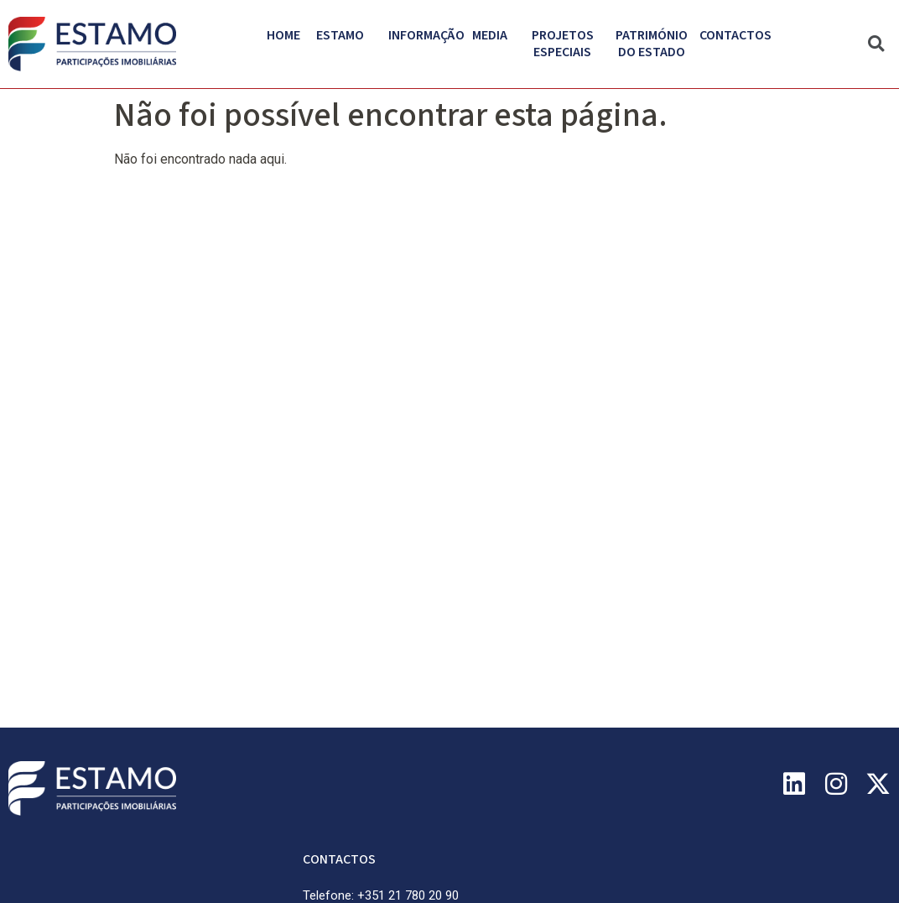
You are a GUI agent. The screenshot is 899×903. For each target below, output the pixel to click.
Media (494, 35)
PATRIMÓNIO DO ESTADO (656, 43)
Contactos (735, 35)
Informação (430, 35)
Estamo (344, 35)
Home (283, 35)
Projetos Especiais (567, 43)
